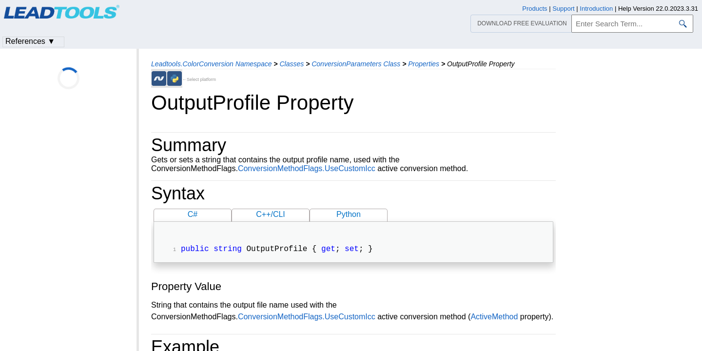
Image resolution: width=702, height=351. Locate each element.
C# (192, 214)
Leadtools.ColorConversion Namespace (211, 64)
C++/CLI (270, 214)
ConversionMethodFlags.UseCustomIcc (306, 168)
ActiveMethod (494, 317)
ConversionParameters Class (356, 64)
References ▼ (30, 41)
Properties (423, 64)
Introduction (596, 8)
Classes (291, 64)
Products (534, 8)
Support (563, 8)
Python (348, 214)
